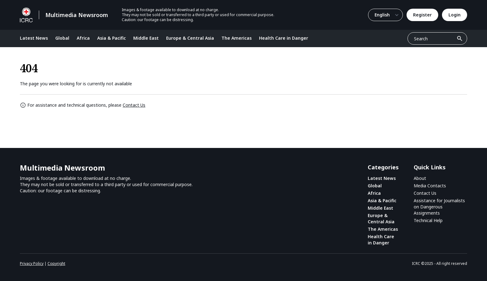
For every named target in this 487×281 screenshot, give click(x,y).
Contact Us (134, 105)
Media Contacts (430, 186)
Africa (83, 38)
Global (62, 38)
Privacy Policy (31, 263)
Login (454, 15)
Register (422, 15)
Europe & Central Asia (190, 38)
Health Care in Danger (283, 38)
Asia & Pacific (111, 38)
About (420, 178)
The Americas (236, 38)
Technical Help (428, 220)
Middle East (146, 38)
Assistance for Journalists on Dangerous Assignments (439, 207)
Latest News (34, 38)
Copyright (56, 263)
